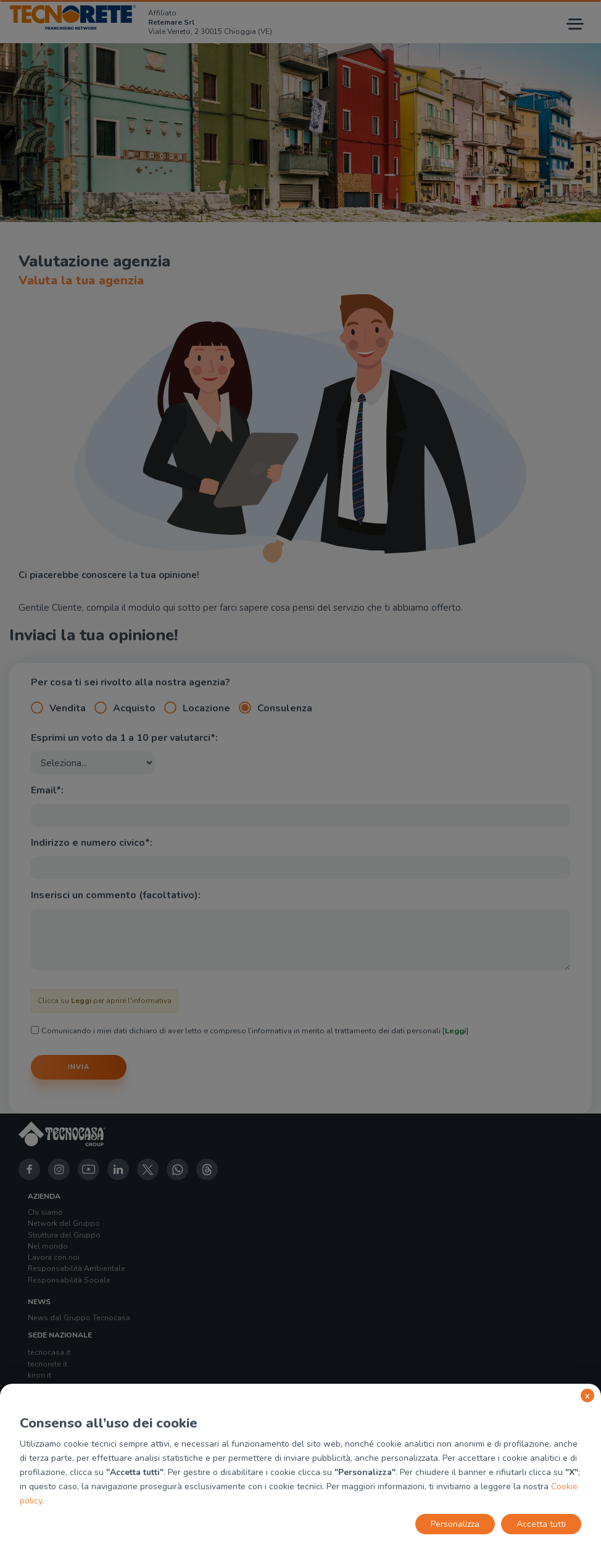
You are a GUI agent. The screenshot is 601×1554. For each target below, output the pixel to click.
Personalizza (455, 1524)
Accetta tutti (541, 1524)
